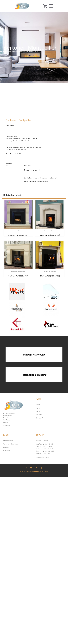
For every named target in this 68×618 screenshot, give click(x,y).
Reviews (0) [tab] (9, 165)
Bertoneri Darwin (18, 231)
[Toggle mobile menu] (51, 6)
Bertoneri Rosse (49, 231)
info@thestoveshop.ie (42, 457)
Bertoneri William (50, 272)
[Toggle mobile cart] (45, 6)
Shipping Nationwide (34, 354)
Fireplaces (36, 147)
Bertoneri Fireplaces (23, 147)
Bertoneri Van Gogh (18, 272)
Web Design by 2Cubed (41, 471)
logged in (35, 181)
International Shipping (34, 374)
